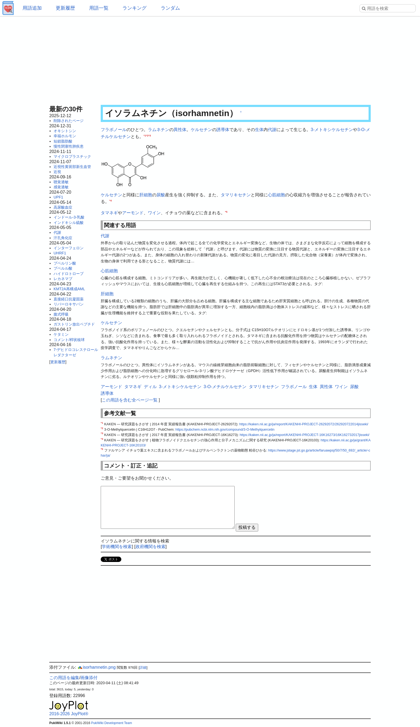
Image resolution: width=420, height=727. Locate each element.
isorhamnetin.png (96, 667)
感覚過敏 (61, 187)
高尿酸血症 (63, 207)
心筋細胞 (276, 195)
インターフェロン (69, 248)
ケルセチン (201, 129)
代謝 (57, 232)
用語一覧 (98, 8)
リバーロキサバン (69, 304)
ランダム (170, 8)
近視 (57, 172)
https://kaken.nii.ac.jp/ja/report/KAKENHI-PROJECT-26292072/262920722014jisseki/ (303, 424)
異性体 (180, 129)
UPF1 (58, 197)
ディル (150, 386)
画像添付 (89, 677)
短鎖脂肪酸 (63, 141)
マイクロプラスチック (72, 156)
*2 (147, 135)
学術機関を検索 (117, 546)
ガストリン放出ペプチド (74, 324)
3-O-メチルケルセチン (225, 386)
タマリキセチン (236, 195)
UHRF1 (60, 253)
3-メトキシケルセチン (332, 129)
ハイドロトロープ (69, 273)
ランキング (134, 8)
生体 (259, 129)
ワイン (154, 213)
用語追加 (32, 8)
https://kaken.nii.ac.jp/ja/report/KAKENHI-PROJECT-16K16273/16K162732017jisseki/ (304, 435)
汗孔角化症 (63, 238)
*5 (226, 211)
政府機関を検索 (151, 546)
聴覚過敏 (61, 182)
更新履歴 (65, 8)
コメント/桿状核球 (69, 340)
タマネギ (109, 213)
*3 (149, 135)
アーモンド (133, 213)
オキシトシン (65, 131)
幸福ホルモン (65, 136)
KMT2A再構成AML (69, 289)
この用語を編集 (64, 677)
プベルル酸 (63, 268)
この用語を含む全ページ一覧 (130, 400)
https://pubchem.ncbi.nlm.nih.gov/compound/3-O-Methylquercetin (225, 429)
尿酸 (160, 195)
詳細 (143, 667)
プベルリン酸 (65, 263)
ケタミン (61, 334)
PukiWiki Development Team (111, 723)
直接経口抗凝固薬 (69, 299)
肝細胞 (145, 195)
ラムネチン (158, 129)
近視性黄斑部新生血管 (72, 166)
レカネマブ (63, 279)
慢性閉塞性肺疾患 (69, 146)
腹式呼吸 (61, 314)
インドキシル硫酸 (69, 222)
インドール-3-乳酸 (69, 217)
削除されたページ (69, 120)
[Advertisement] (210, 58)
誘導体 (222, 129)
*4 (110, 200)
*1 (145, 135)
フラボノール (113, 129)
